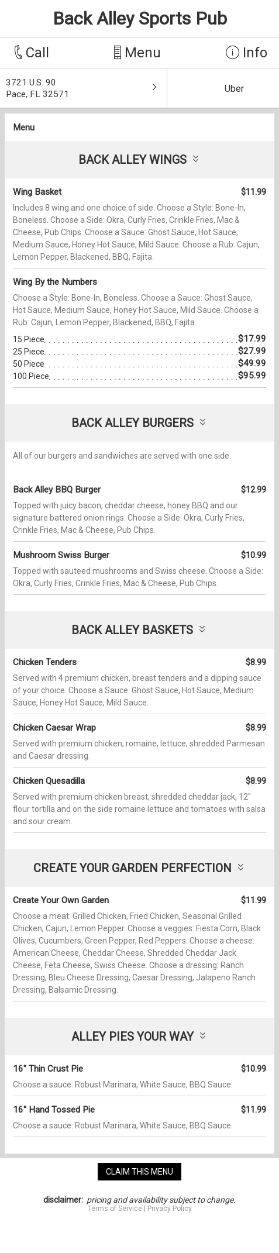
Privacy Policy (169, 1208)
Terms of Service (115, 1208)
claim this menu (139, 1171)
